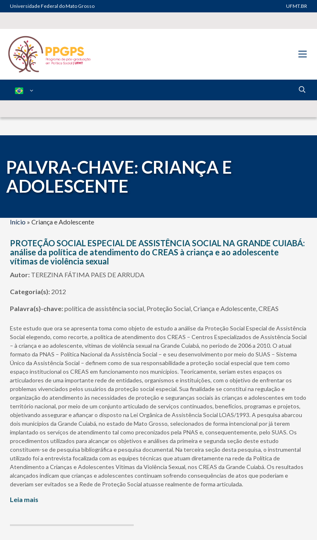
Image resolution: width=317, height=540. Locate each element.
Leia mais (24, 499)
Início (18, 222)
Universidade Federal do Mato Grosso (52, 6)
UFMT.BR (296, 6)
